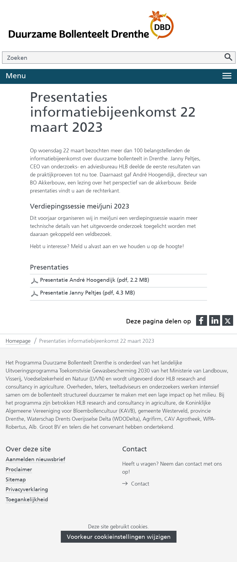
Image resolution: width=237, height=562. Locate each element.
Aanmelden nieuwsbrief (35, 459)
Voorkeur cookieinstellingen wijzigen (119, 536)
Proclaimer (19, 469)
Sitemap (16, 479)
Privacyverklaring (27, 489)
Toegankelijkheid (27, 499)
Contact (140, 483)
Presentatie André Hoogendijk (94, 280)
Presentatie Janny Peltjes (87, 292)
